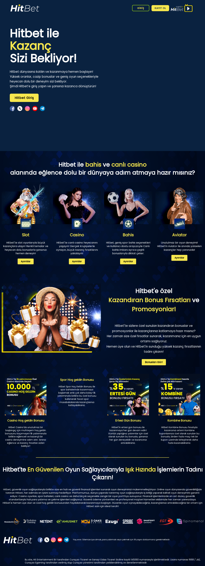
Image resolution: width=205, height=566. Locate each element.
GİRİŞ (140, 8)
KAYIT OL (160, 8)
